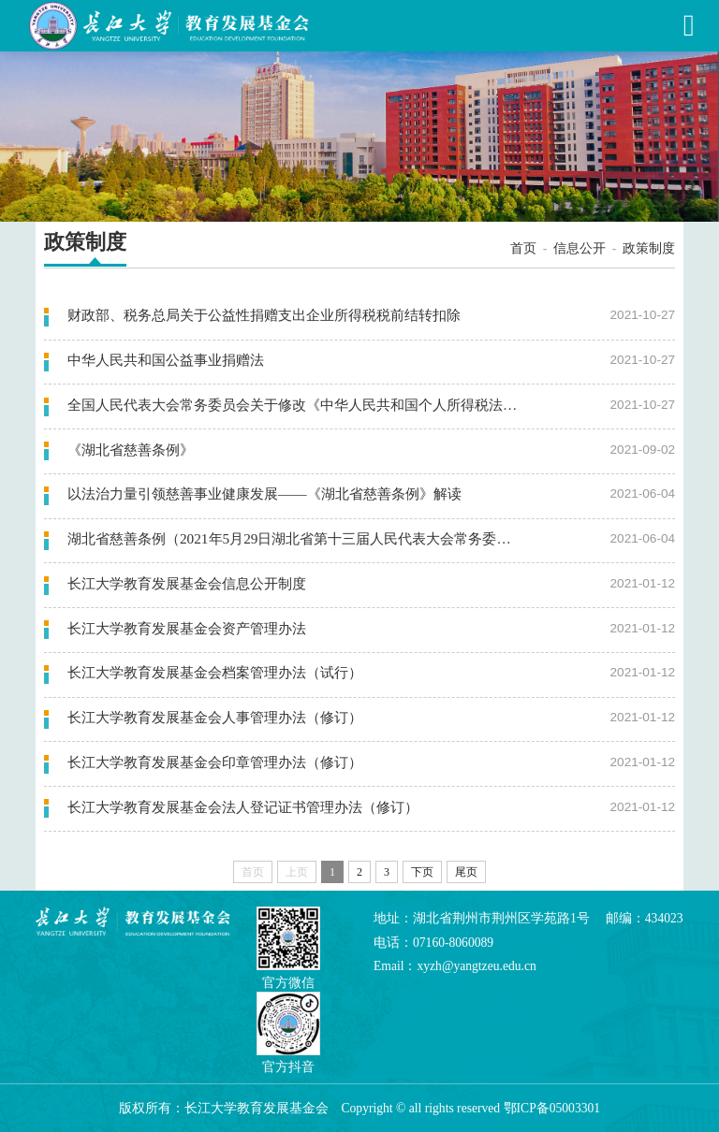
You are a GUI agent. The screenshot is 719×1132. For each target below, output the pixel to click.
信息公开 (579, 248)
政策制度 (649, 248)
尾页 (466, 871)
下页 (422, 871)
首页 (523, 248)
